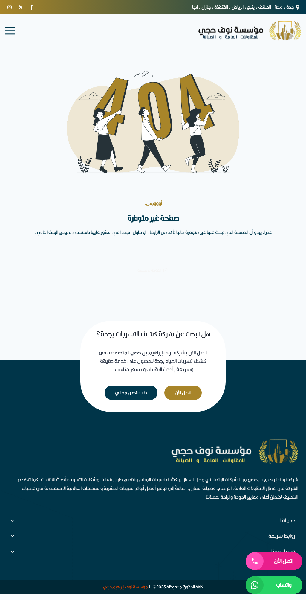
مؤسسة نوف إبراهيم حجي (125, 587)
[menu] (10, 30)
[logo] (249, 30)
